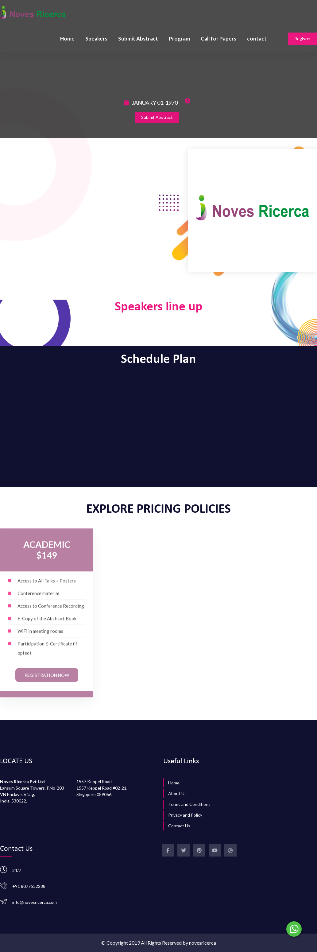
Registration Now (47, 679)
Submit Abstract (138, 38)
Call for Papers (218, 38)
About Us (177, 793)
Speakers (96, 38)
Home (67, 38)
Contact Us (179, 825)
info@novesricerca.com (34, 902)
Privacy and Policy (185, 815)
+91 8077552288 (28, 886)
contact (257, 38)
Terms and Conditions (189, 804)
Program (179, 38)
